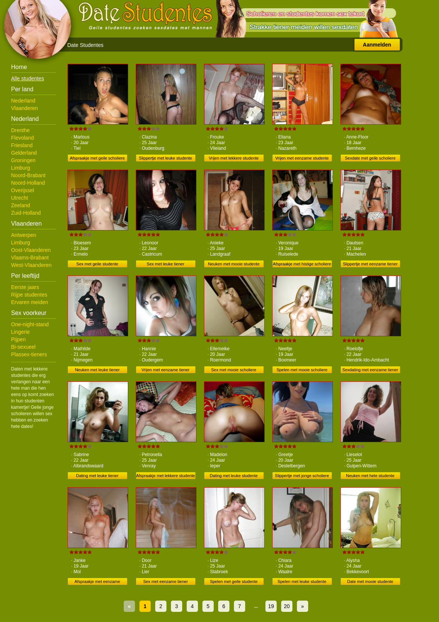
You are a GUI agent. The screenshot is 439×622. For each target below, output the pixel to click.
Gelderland (24, 153)
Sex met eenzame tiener (165, 581)
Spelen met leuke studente (301, 581)
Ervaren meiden (29, 302)
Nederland (23, 101)
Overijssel (22, 190)
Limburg (20, 168)
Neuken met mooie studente (234, 264)
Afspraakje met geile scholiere (97, 158)
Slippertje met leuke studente (165, 158)
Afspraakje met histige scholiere (302, 264)
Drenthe (20, 130)
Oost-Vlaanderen (31, 250)
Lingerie (20, 332)
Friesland (22, 145)
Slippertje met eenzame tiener (370, 264)
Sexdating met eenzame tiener (370, 369)
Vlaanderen (24, 108)
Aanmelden (377, 45)
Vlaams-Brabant (30, 258)
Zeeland (20, 205)
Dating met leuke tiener (97, 475)
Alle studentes (27, 78)
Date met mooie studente (370, 581)
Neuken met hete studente (370, 475)
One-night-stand (30, 324)
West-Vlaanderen (31, 265)
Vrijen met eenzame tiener (166, 369)
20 (287, 606)
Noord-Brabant (28, 175)
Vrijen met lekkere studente (234, 158)
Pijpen (18, 339)
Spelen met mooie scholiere (302, 369)
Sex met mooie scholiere (233, 369)
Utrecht (19, 198)
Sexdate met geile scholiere (370, 158)
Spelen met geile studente (234, 581)
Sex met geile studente (97, 264)
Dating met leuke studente (234, 475)
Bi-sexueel (23, 347)
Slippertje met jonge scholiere (302, 475)
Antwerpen (23, 235)
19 (271, 606)
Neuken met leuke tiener (97, 369)
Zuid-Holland (26, 213)
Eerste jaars (25, 287)
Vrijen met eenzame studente (302, 158)
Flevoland (22, 138)
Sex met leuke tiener (165, 264)
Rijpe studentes (29, 295)
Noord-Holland (28, 183)
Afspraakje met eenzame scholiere (97, 582)
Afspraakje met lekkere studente (165, 475)
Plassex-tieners (29, 354)
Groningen (23, 160)
